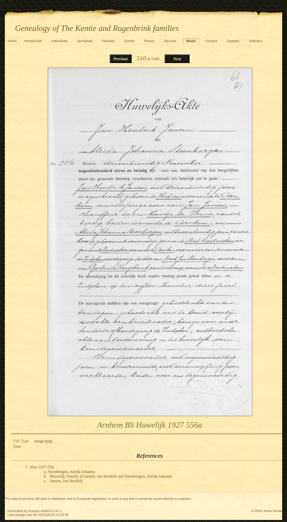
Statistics (256, 41)
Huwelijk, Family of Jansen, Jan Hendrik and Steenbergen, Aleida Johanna (111, 476)
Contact (211, 41)
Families (108, 41)
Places (149, 41)
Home (12, 41)
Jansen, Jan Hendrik (66, 481)
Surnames (85, 41)
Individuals (60, 41)
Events (129, 41)
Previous (120, 59)
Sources (170, 41)
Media (191, 41)
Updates (233, 41)
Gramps (34, 511)
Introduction (33, 41)
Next (177, 59)
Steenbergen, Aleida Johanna (71, 471)
